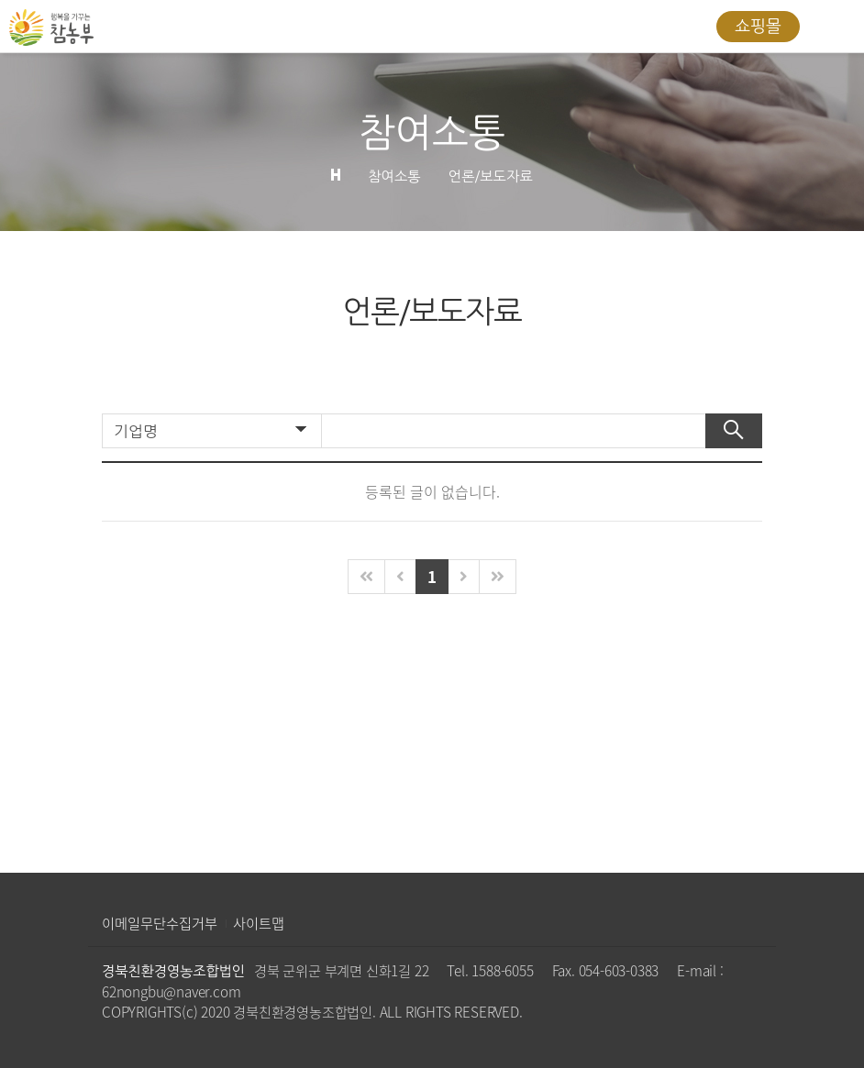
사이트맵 (258, 922)
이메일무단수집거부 (159, 922)
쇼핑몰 (758, 26)
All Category (832, 26)
